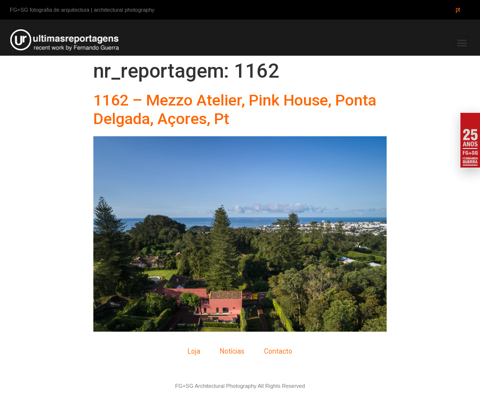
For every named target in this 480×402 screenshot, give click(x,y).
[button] (462, 43)
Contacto (278, 351)
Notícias (232, 351)
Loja (194, 351)
